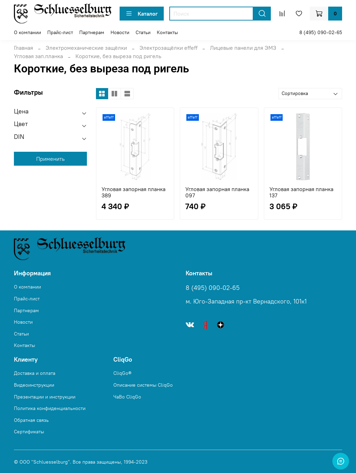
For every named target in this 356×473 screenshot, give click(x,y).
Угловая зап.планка (38, 56)
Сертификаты (29, 431)
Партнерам (91, 32)
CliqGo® (122, 373)
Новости (120, 32)
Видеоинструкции (34, 385)
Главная (23, 47)
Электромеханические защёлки (86, 47)
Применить (50, 158)
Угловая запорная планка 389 (133, 192)
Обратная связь (31, 420)
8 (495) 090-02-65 (320, 32)
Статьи (143, 32)
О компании (27, 32)
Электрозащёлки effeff (168, 47)
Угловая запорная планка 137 (301, 192)
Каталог (142, 13)
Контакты (167, 32)
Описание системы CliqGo (143, 385)
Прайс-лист (60, 32)
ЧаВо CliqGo (127, 397)
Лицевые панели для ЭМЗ (243, 47)
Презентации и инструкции (44, 397)
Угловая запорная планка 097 (217, 192)
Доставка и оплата (34, 373)
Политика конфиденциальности (50, 408)
